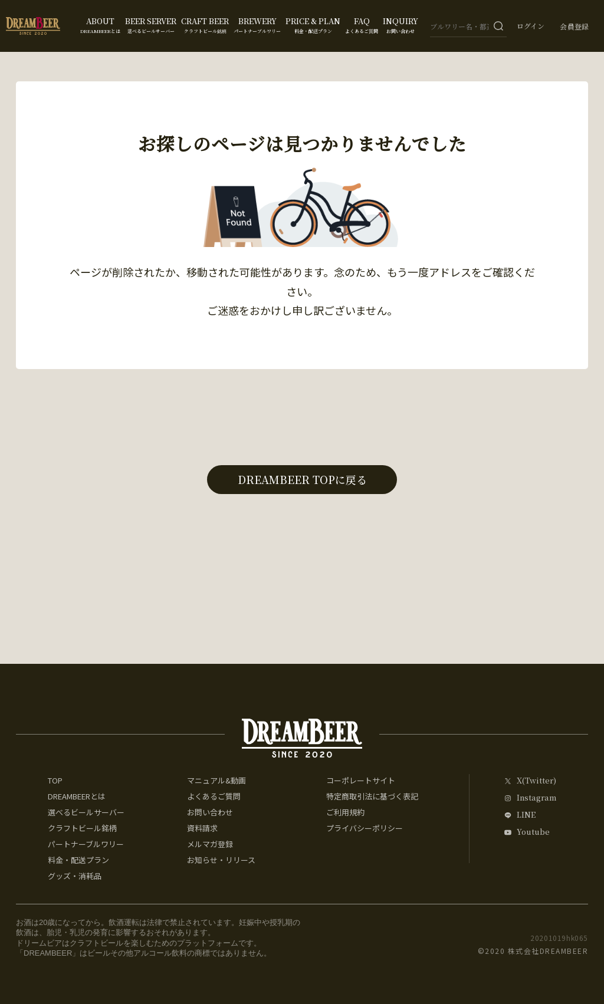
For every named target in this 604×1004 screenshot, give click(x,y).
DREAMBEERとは (77, 796)
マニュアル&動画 (216, 780)
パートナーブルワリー (86, 844)
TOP (55, 780)
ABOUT (100, 24)
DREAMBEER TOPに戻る (302, 479)
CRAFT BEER (205, 24)
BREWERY (257, 24)
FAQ (361, 24)
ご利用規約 (345, 812)
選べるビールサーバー (86, 812)
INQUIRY (400, 24)
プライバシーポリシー (364, 828)
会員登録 (574, 26)
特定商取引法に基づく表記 (372, 796)
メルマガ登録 (210, 844)
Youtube (533, 832)
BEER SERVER (150, 24)
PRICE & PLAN (312, 24)
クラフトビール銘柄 (82, 828)
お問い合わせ (210, 812)
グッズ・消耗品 (74, 875)
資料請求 (202, 828)
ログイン (530, 26)
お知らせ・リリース (221, 859)
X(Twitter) (536, 780)
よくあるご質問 (214, 796)
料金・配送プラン (78, 859)
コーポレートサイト (360, 780)
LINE (526, 815)
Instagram (536, 798)
